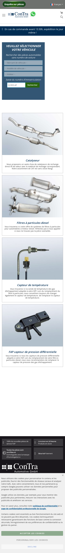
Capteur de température (32, 285)
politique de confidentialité (45, 506)
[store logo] (18, 14)
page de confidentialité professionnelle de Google (23, 508)
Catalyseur (32, 160)
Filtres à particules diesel (32, 223)
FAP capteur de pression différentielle (32, 352)
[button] (57, 4)
